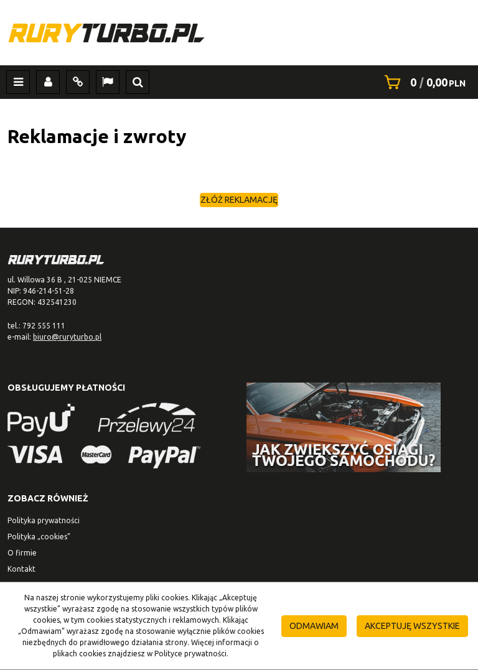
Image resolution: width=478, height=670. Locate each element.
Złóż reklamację (239, 200)
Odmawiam (314, 626)
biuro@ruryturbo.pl (67, 337)
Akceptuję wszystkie (412, 626)
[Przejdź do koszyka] (438, 82)
